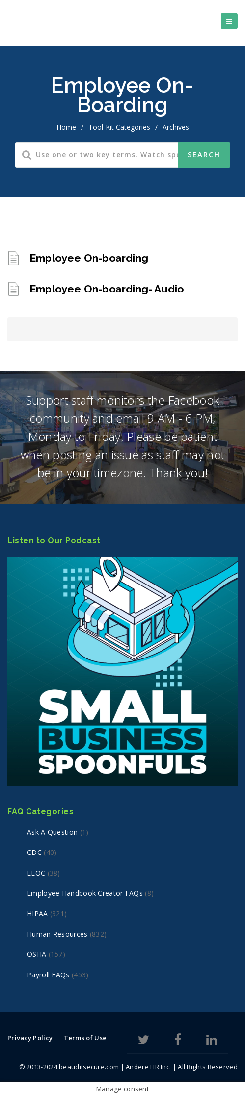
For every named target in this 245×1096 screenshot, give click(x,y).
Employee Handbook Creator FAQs (85, 893)
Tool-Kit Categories (119, 127)
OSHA (36, 954)
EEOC (36, 872)
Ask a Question (52, 832)
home (66, 127)
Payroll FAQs (48, 974)
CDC (34, 852)
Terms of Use (85, 1037)
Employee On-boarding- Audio (106, 289)
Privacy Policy (30, 1037)
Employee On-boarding (88, 258)
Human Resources (57, 934)
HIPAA (37, 913)
